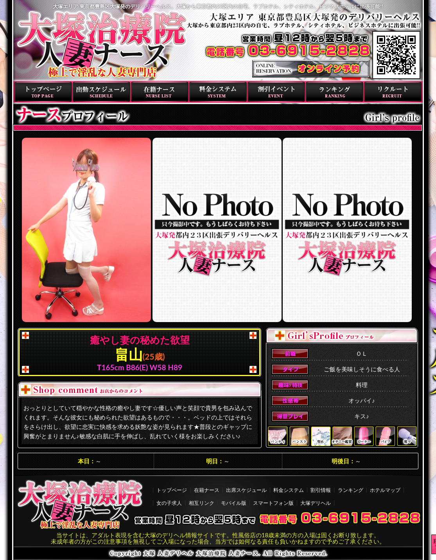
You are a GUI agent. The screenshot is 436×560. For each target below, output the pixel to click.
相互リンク (201, 503)
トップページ (43, 92)
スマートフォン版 (273, 503)
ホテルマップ (385, 490)
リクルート (393, 92)
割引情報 (320, 490)
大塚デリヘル (315, 503)
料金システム (218, 92)
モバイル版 (233, 503)
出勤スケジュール (101, 92)
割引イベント (276, 92)
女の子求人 (169, 503)
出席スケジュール (246, 490)
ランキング (334, 92)
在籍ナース (160, 92)
